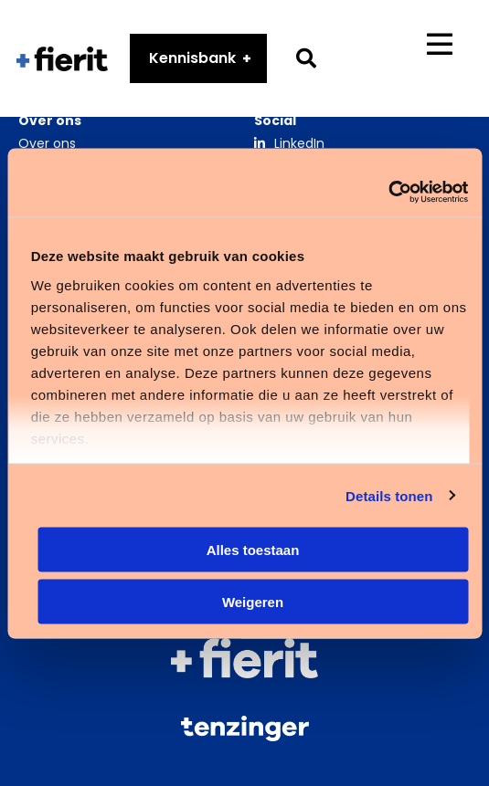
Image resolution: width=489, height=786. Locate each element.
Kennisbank (192, 57)
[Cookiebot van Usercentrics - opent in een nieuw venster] (388, 192)
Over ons (47, 143)
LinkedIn (299, 143)
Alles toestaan (253, 550)
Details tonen (388, 495)
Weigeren (252, 601)
